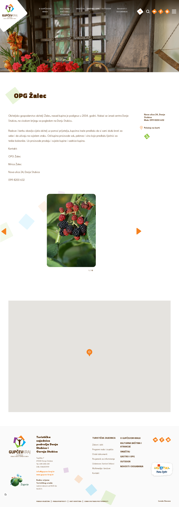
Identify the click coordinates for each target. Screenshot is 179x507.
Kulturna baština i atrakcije (65, 11)
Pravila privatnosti (59, 501)
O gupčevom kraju (45, 10)
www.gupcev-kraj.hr (45, 475)
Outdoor (106, 8)
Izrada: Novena (164, 501)
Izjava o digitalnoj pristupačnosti (96, 501)
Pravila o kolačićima (43, 501)
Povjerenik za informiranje (103, 459)
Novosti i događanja (121, 10)
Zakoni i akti (97, 445)
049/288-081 (44, 464)
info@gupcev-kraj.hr (45, 472)
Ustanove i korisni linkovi (103, 464)
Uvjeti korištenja (75, 501)
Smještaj (80, 8)
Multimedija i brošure (101, 469)
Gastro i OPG (93, 8)
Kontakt (95, 473)
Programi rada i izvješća (102, 450)
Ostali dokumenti (99, 454)
